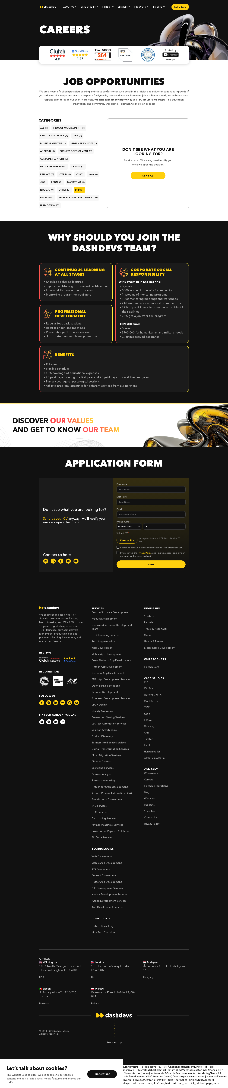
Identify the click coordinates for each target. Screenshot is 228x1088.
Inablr (147, 745)
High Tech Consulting (104, 932)
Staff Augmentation (103, 641)
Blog (146, 792)
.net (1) (77, 135)
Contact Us (150, 817)
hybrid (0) (65, 174)
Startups (149, 616)
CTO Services (99, 812)
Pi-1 (146, 682)
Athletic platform (154, 757)
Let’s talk (180, 7)
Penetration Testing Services (108, 717)
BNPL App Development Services (111, 679)
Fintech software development (110, 786)
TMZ (147, 707)
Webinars (149, 798)
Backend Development (105, 692)
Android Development (105, 875)
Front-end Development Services (111, 698)
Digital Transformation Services (110, 748)
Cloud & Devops (101, 761)
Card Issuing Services (104, 818)
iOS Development (102, 869)
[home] (48, 7)
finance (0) (47, 174)
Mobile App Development (107, 654)
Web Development (103, 647)
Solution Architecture (104, 729)
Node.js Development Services (109, 894)
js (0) (43, 182)
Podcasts (149, 804)
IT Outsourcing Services (105, 635)
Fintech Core (151, 666)
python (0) (46, 197)
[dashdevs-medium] (62, 702)
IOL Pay (148, 688)
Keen (147, 713)
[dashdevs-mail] (45, 561)
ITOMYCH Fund (147, 99)
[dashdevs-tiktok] (62, 721)
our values (72, 420)
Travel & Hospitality (155, 628)
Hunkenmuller (152, 751)
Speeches (149, 811)
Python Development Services (109, 900)
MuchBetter (151, 701)
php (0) (79, 189)
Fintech (148, 622)
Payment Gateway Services (107, 824)
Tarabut (148, 738)
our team (101, 429)
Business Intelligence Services (109, 742)
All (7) (44, 127)
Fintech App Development (107, 666)
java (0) (93, 174)
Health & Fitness (153, 641)
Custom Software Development (110, 612)
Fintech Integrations (156, 785)
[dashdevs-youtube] (76, 561)
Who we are (151, 773)
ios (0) (79, 174)
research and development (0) (78, 197)
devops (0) (77, 166)
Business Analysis (101, 774)
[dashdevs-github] (69, 702)
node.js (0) (47, 189)
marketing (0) (76, 182)
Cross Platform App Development (111, 660)
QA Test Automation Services (109, 723)
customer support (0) (54, 158)
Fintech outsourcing (103, 780)
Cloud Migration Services (106, 755)
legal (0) (56, 182)
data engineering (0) (53, 166)
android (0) (47, 151)
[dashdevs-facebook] (60, 561)
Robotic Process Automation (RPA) (112, 793)
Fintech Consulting (103, 926)
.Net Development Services (107, 907)
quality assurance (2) (54, 135)
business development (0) (76, 151)
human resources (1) (84, 143)
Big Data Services (102, 837)
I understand (102, 1074)
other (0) (64, 189)
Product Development (104, 618)
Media (147, 635)
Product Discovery (102, 736)
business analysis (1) (53, 143)
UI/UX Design (99, 704)
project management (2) (69, 127)
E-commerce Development (159, 647)
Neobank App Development (108, 673)
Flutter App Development (107, 881)
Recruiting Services (103, 767)
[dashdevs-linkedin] (53, 561)
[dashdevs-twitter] (68, 561)
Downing (149, 726)
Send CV (148, 175)
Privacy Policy (151, 823)
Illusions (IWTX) (153, 694)
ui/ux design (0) (49, 205)
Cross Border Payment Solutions (110, 831)
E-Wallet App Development (108, 799)
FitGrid (148, 719)
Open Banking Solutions (106, 685)
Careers (148, 779)
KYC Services (99, 805)
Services (98, 608)
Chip (146, 732)
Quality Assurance (102, 710)
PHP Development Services (107, 888)
